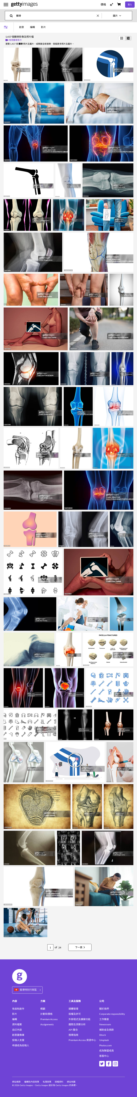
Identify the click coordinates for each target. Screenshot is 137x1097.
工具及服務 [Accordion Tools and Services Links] (75, 1001)
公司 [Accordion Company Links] (101, 1001)
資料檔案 (17, 1024)
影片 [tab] (43, 27)
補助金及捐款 (106, 1029)
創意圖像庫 (18, 1035)
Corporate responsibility (112, 1014)
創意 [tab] (21, 27)
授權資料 (59, 1081)
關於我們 (104, 1008)
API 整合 (73, 1029)
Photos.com (105, 1045)
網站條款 (16, 1081)
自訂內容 (17, 1029)
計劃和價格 (46, 1014)
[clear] (99, 15)
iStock (102, 1035)
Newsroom (105, 1024)
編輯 (14, 1019)
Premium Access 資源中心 (82, 1040)
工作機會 (104, 1019)
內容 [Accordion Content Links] (14, 1001)
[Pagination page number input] (50, 947)
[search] (12, 15)
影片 (14, 1014)
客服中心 (104, 1056)
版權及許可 (75, 1014)
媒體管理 (73, 1008)
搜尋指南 (73, 1035)
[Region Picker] (27, 989)
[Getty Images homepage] (24, 4)
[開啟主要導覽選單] (6, 5)
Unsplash (104, 1040)
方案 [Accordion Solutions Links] (42, 1001)
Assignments (47, 1024)
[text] (56, 15)
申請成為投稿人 (20, 1045)
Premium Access (49, 1019)
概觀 (42, 1008)
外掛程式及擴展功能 (79, 1019)
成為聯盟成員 (106, 1050)
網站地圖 (71, 1081)
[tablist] (32, 27)
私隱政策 (47, 1081)
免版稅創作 (18, 1008)
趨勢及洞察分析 (77, 1024)
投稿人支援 (18, 1040)
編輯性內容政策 (31, 1081)
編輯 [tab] (32, 27)
